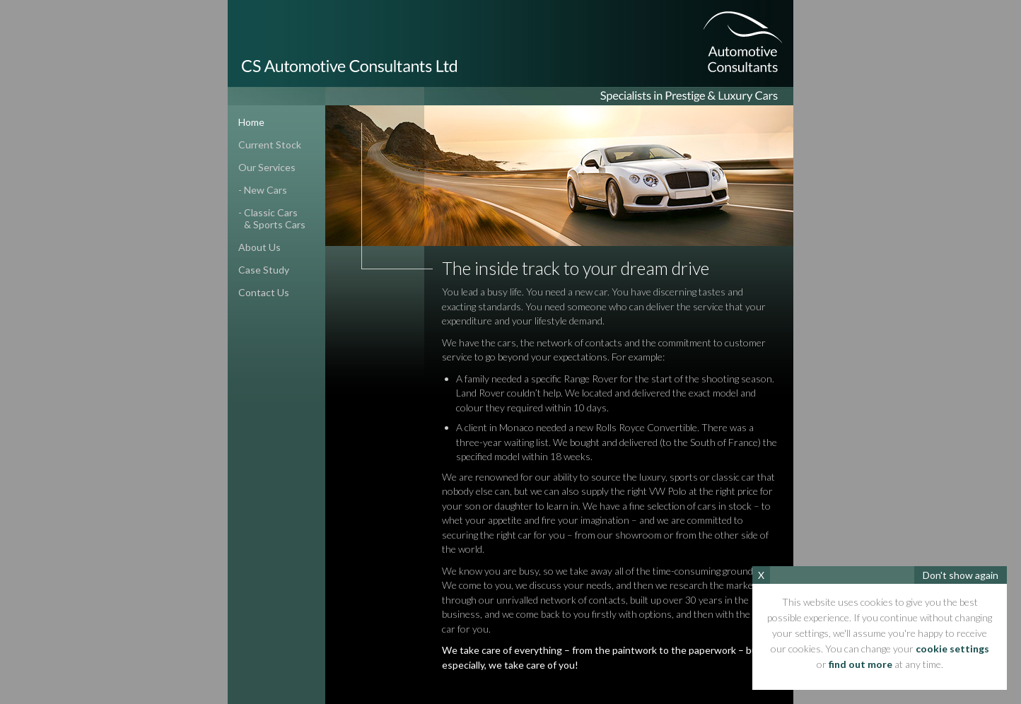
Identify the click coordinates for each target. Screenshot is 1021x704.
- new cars (262, 190)
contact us (263, 292)
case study (263, 270)
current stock (269, 145)
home (251, 122)
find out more (860, 664)
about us (259, 247)
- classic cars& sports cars (266, 218)
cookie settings (952, 649)
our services (267, 167)
